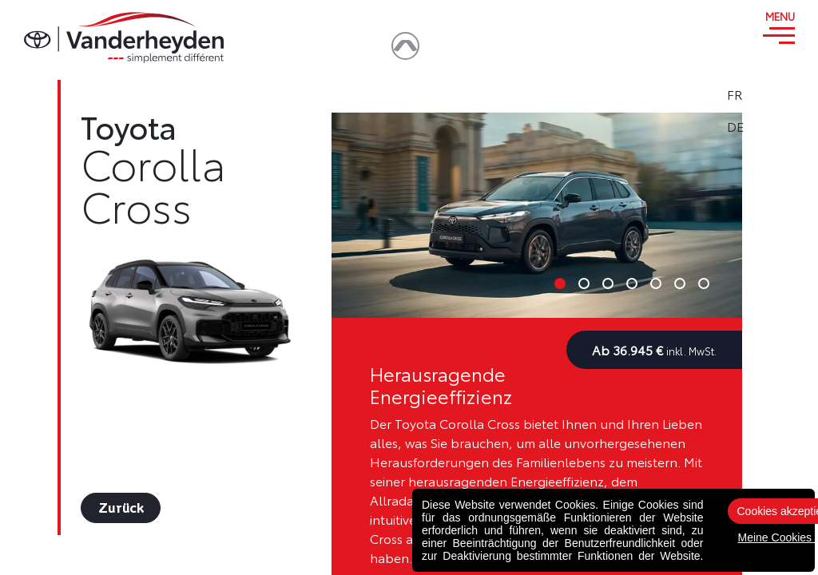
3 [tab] (608, 283)
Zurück (121, 508)
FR (779, 94)
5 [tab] (655, 283)
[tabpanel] (537, 215)
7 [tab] (703, 283)
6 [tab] (679, 283)
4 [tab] (631, 283)
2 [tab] (584, 283)
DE (779, 126)
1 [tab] (560, 283)
